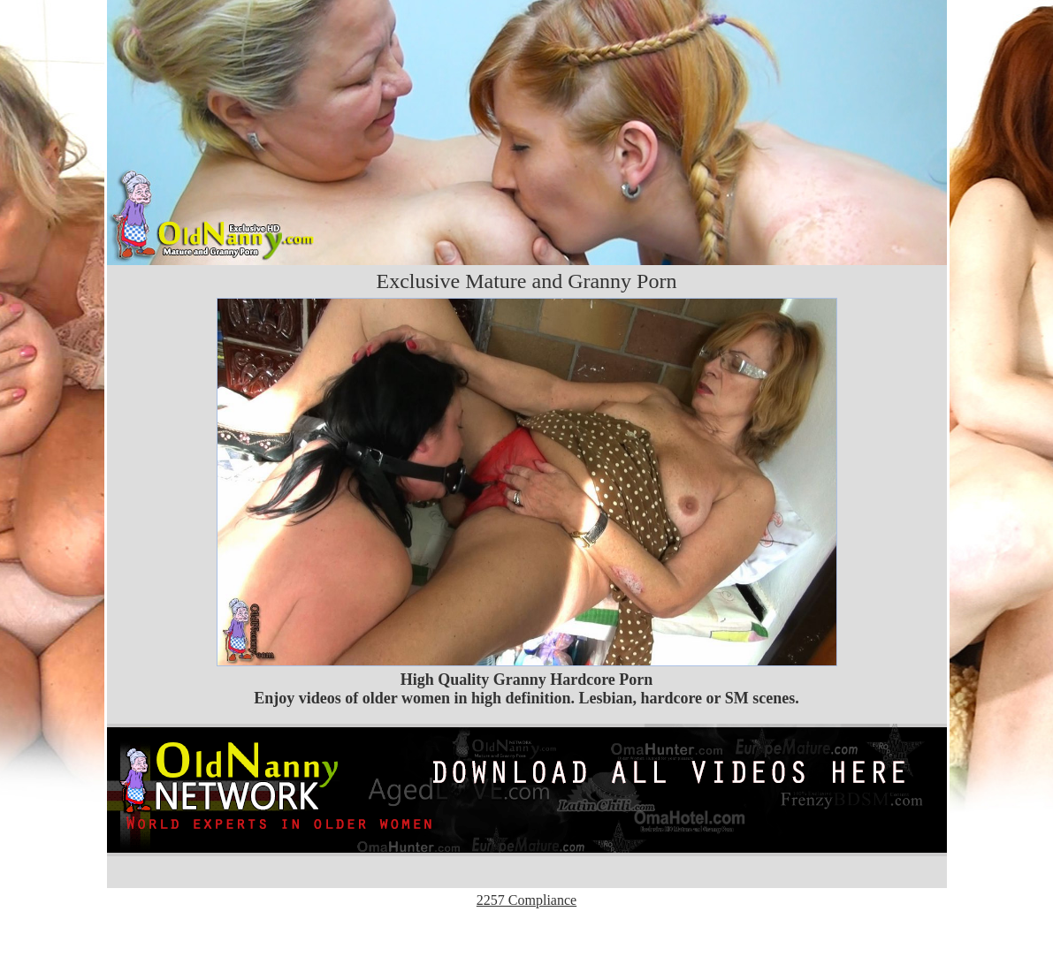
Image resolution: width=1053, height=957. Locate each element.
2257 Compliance (526, 900)
